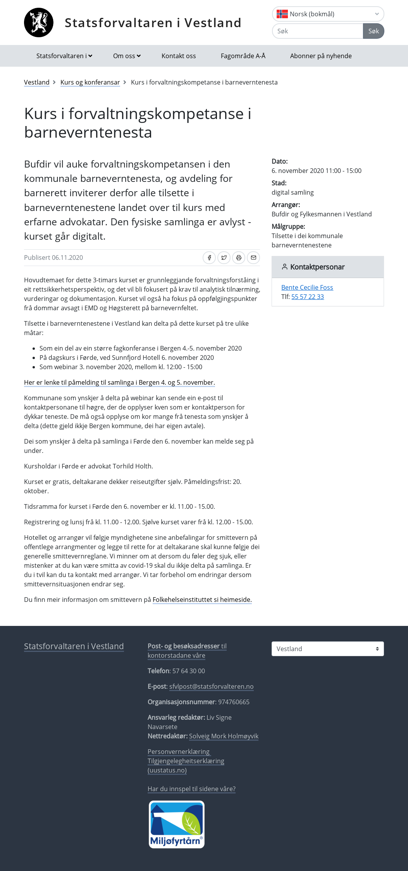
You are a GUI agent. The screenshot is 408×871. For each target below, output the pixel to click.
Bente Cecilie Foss (307, 287)
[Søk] (317, 31)
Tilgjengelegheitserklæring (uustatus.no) (186, 765)
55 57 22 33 (307, 296)
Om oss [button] (124, 56)
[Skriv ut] (238, 257)
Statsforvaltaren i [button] (61, 56)
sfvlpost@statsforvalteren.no (211, 686)
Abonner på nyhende (321, 56)
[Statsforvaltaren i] (328, 648)
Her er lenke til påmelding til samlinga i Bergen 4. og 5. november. (119, 382)
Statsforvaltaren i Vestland (153, 22)
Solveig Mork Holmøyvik (223, 736)
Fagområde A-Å (243, 56)
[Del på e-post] (253, 257)
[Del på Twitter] (224, 257)
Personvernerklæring (179, 751)
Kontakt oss (179, 56)
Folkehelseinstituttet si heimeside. (202, 599)
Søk (373, 31)
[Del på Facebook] (209, 257)
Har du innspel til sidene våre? (192, 789)
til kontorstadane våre (187, 651)
